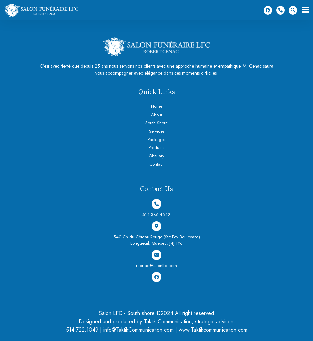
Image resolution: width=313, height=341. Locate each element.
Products (156, 147)
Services (156, 131)
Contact (156, 164)
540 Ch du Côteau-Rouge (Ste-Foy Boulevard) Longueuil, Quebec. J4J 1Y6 (156, 234)
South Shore (156, 123)
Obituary (156, 156)
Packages (156, 139)
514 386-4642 (280, 10)
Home (156, 106)
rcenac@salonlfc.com (156, 259)
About (156, 115)
